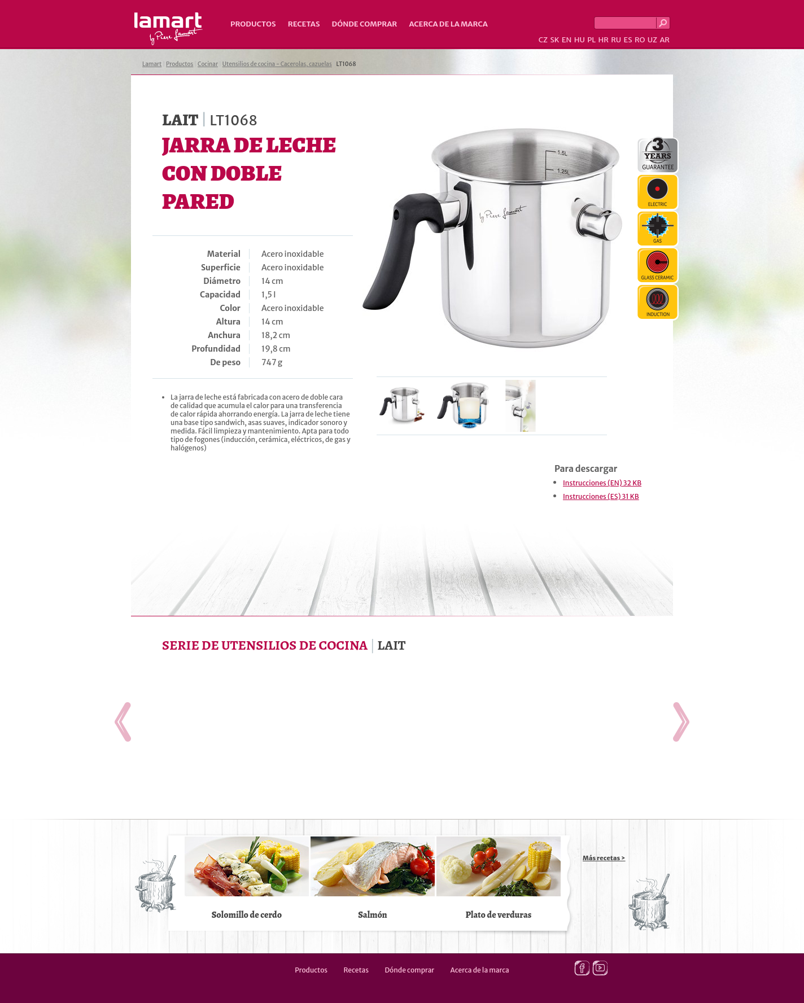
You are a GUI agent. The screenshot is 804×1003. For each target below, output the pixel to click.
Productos (253, 24)
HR (603, 40)
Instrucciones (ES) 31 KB (601, 496)
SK (554, 40)
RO (640, 40)
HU (579, 40)
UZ (652, 40)
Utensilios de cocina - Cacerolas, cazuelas (277, 64)
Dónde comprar (364, 24)
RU (616, 40)
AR (664, 40)
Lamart (168, 28)
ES (628, 40)
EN (567, 40)
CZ (543, 40)
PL (591, 40)
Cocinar (208, 64)
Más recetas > (604, 858)
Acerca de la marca (448, 24)
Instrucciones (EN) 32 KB (602, 483)
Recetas (304, 24)
